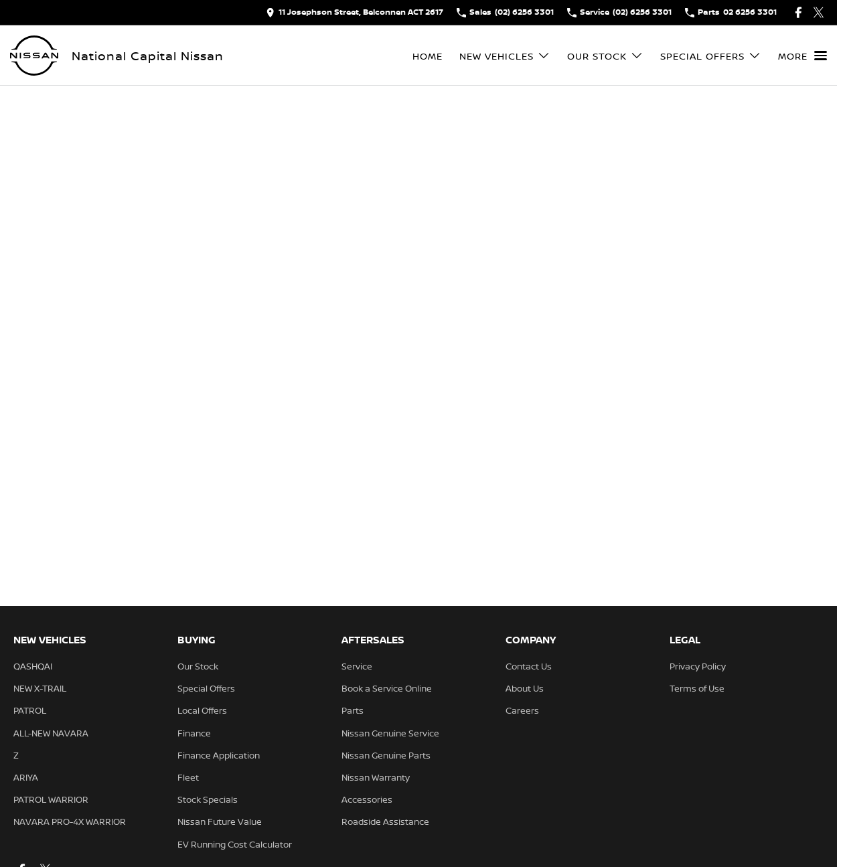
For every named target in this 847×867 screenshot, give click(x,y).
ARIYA (25, 777)
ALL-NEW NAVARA (50, 733)
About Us (525, 688)
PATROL (29, 710)
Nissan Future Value (219, 821)
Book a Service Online (386, 688)
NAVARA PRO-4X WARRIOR (69, 821)
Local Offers (202, 710)
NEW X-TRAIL (39, 688)
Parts (352, 710)
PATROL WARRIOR (50, 799)
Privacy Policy (698, 666)
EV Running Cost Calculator (234, 844)
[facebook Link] (798, 12)
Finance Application (218, 755)
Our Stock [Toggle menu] (605, 56)
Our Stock (197, 666)
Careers (522, 710)
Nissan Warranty (375, 777)
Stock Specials (207, 799)
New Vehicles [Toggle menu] (504, 56)
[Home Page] (34, 55)
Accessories (366, 799)
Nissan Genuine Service (390, 733)
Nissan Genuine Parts (386, 755)
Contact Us (529, 666)
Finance (194, 733)
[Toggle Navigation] (802, 55)
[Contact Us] (354, 12)
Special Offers (206, 688)
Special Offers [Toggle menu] (710, 56)
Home (427, 56)
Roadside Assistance (385, 821)
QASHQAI (32, 666)
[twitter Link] (818, 12)
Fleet (188, 777)
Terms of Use (697, 688)
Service (356, 666)
